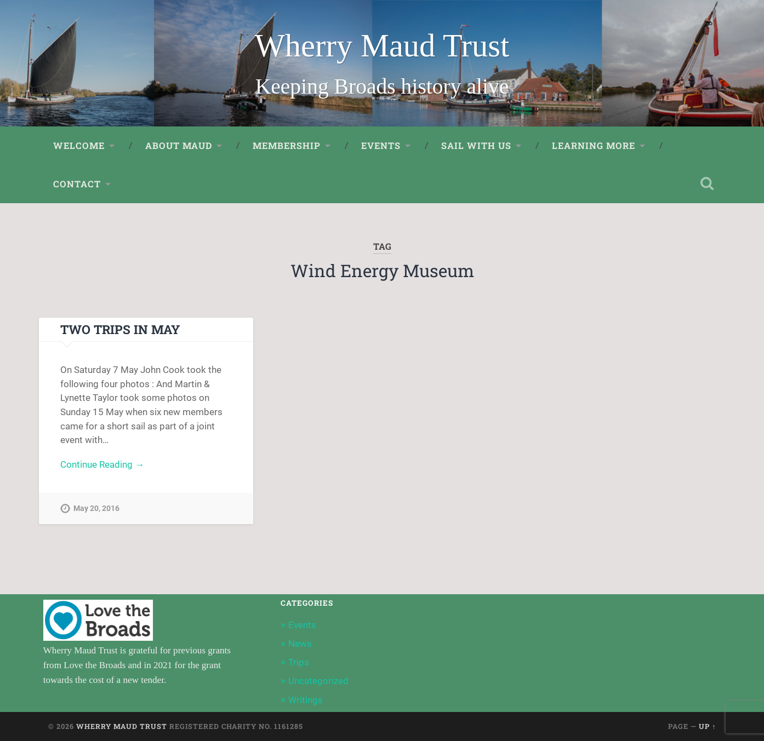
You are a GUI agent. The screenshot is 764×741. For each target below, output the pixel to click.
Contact (77, 183)
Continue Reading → (102, 464)
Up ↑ (707, 726)
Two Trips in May (120, 329)
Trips (298, 662)
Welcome (79, 145)
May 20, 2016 (96, 508)
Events (381, 145)
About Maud (178, 145)
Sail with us (476, 145)
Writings (305, 699)
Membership (287, 145)
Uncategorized (318, 680)
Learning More (593, 145)
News (300, 643)
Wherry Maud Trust (382, 46)
